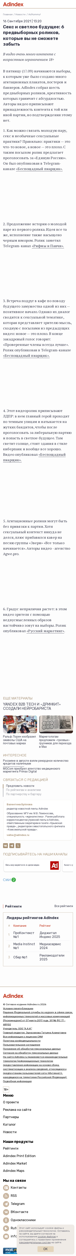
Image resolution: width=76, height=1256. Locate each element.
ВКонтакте (19, 1212)
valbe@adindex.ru (18, 835)
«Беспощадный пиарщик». (39, 168)
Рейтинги (10, 1148)
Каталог (9, 1124)
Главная (8, 14)
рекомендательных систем (35, 1242)
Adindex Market (15, 1163)
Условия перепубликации (18, 1008)
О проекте (11, 1102)
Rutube (16, 1228)
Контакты (18, 1187)
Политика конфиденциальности (22, 1040)
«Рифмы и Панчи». (48, 245)
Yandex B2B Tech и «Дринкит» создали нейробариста (32, 707)
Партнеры (11, 1117)
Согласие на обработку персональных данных (30, 1052)
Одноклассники (23, 1220)
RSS (14, 1196)
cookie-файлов (47, 1236)
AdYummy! (34, 14)
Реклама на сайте (17, 1110)
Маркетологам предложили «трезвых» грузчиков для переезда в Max (55, 742)
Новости (20, 14)
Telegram (18, 1204)
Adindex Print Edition (19, 1156)
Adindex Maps (13, 1171)
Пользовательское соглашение (21, 1044)
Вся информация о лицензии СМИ (23, 1036)
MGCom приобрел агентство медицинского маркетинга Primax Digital (31, 770)
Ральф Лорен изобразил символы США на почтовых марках (19, 740)
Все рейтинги (64, 906)
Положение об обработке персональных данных (32, 1048)
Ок (45, 1249)
